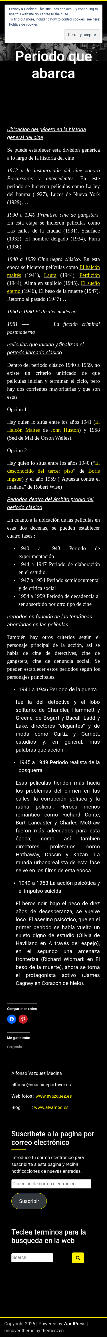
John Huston (65, 430)
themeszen (52, 1330)
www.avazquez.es (53, 1096)
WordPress (74, 1323)
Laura (50, 275)
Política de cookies (23, 24)
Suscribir (29, 1201)
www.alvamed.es (51, 1107)
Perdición (89, 275)
